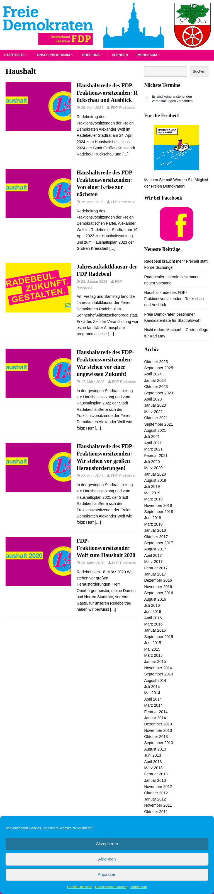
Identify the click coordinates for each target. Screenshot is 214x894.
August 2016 (155, 599)
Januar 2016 (155, 630)
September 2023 (158, 393)
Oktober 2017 (156, 537)
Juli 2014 (152, 686)
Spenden (120, 55)
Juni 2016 (152, 611)
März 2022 (153, 411)
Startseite (14, 55)
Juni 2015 (152, 643)
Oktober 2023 (156, 386)
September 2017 (158, 543)
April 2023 (153, 399)
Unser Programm (53, 55)
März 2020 (153, 468)
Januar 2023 (155, 405)
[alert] (176, 99)
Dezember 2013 (158, 724)
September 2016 (158, 593)
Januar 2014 (155, 718)
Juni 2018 (152, 518)
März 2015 (153, 655)
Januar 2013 (155, 780)
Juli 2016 (152, 605)
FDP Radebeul (123, 108)
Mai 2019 (152, 493)
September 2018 (158, 511)
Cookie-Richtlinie (79, 887)
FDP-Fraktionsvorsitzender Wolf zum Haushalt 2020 (106, 548)
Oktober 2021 (156, 418)
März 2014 (153, 705)
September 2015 (158, 636)
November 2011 (158, 805)
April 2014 (153, 699)
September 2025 (158, 368)
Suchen (199, 71)
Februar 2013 (155, 774)
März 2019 (153, 499)
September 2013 (158, 742)
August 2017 (155, 549)
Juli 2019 (152, 486)
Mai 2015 (152, 649)
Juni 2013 (152, 755)
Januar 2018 (155, 530)
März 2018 (153, 524)
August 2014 (155, 680)
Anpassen (107, 874)
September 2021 (158, 424)
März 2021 (153, 449)
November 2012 (158, 786)
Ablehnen (107, 859)
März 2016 (153, 624)
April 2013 (153, 761)
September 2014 (158, 674)
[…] (125, 154)
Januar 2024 (155, 380)
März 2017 (153, 561)
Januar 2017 (155, 574)
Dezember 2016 (158, 580)
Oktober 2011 (156, 811)
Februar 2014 (155, 712)
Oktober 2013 (156, 736)
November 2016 (158, 586)
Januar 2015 (155, 661)
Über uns (91, 55)
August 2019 (155, 480)
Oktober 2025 (156, 361)
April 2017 (153, 555)
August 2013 (155, 749)
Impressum (138, 887)
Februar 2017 (155, 568)
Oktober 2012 (156, 793)
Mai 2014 (152, 693)
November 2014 (158, 668)
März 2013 (153, 768)
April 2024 (153, 374)
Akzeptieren (107, 843)
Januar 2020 (155, 474)
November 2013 (158, 730)
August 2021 (155, 430)
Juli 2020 (152, 461)
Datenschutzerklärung (111, 887)
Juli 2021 (152, 436)
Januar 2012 (155, 799)
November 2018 (158, 505)
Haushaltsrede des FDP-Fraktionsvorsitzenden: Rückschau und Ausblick (107, 92)
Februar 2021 (155, 455)
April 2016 (153, 618)
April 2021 (153, 443)
